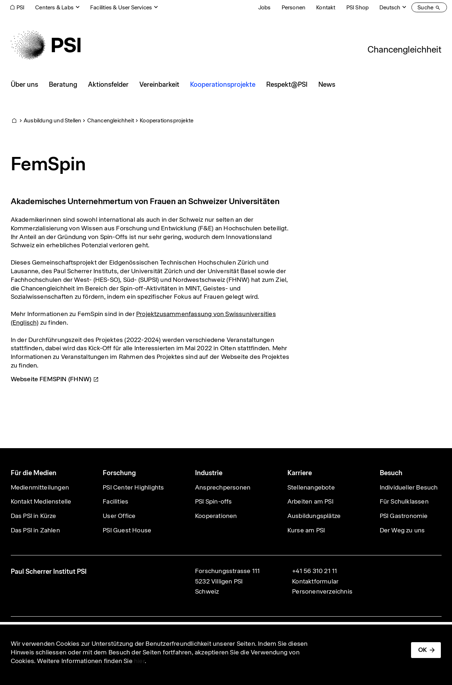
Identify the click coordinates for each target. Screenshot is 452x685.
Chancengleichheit (405, 49)
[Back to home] (46, 45)
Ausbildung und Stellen (52, 120)
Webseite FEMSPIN (55, 379)
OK (422, 649)
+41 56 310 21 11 (314, 570)
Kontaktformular (315, 581)
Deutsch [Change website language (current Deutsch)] (389, 7)
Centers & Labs (54, 7)
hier (139, 660)
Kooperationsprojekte (166, 120)
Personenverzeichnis (322, 591)
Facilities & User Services (121, 7)
